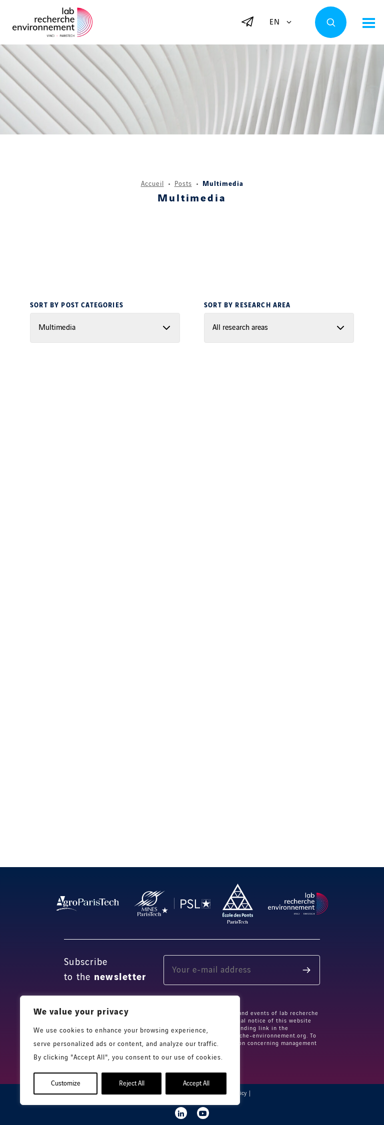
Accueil (152, 183)
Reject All (131, 1083)
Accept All (196, 1083)
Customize (65, 1083)
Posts (183, 183)
